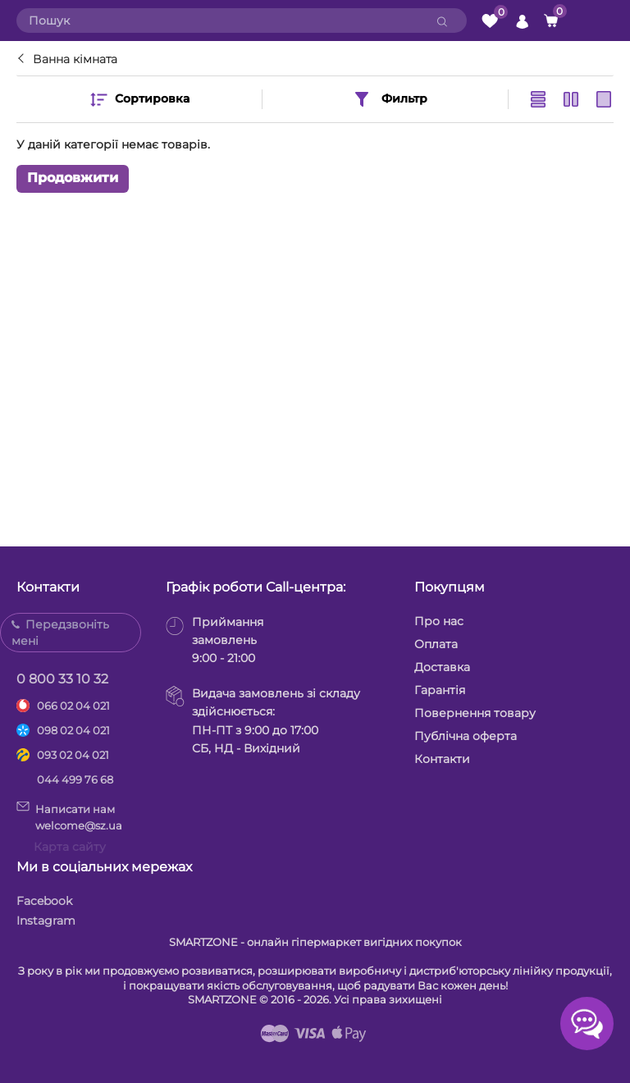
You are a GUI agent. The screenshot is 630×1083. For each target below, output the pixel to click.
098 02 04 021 (73, 730)
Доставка (442, 667)
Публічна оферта (465, 736)
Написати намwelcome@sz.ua (69, 816)
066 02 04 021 (73, 705)
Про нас (438, 621)
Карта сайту (70, 846)
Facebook (44, 900)
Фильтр (389, 99)
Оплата (436, 644)
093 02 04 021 (73, 754)
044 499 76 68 (75, 779)
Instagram (45, 920)
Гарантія (439, 690)
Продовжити (72, 178)
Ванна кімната (75, 59)
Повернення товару (475, 713)
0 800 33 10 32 (62, 679)
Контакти (442, 759)
